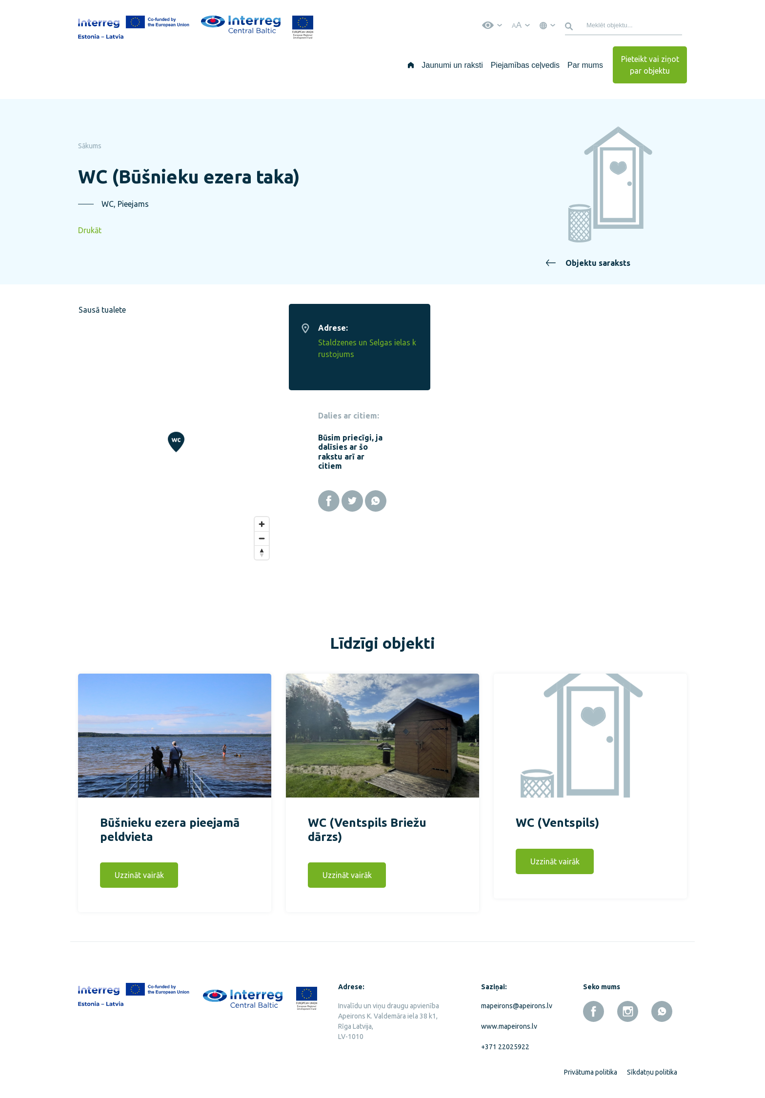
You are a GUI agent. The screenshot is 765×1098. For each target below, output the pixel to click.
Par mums (585, 65)
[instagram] (627, 1005)
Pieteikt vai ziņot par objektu (650, 65)
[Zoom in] (519, 518)
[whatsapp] (661, 1005)
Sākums (89, 146)
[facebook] (593, 1005)
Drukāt (89, 230)
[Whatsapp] (633, 501)
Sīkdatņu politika (652, 1066)
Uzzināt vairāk (139, 869)
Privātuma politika (590, 1066)
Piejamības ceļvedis (525, 65)
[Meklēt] (570, 25)
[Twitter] (609, 501)
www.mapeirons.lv (509, 1020)
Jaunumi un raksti (452, 65)
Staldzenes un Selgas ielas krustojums (624, 348)
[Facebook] (586, 501)
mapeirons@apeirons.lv (514, 1000)
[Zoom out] (519, 532)
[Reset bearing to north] (519, 546)
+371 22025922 (505, 1041)
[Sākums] (411, 65)
